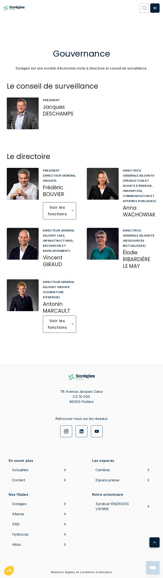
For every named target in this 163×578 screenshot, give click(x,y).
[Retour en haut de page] (154, 542)
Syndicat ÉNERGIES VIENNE (123, 506)
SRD (39, 524)
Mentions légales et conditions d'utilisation (81, 572)
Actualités (39, 469)
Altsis (39, 544)
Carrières (123, 469)
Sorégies (39, 503)
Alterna (39, 514)
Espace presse (123, 480)
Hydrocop (39, 534)
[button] (9, 571)
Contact (39, 480)
